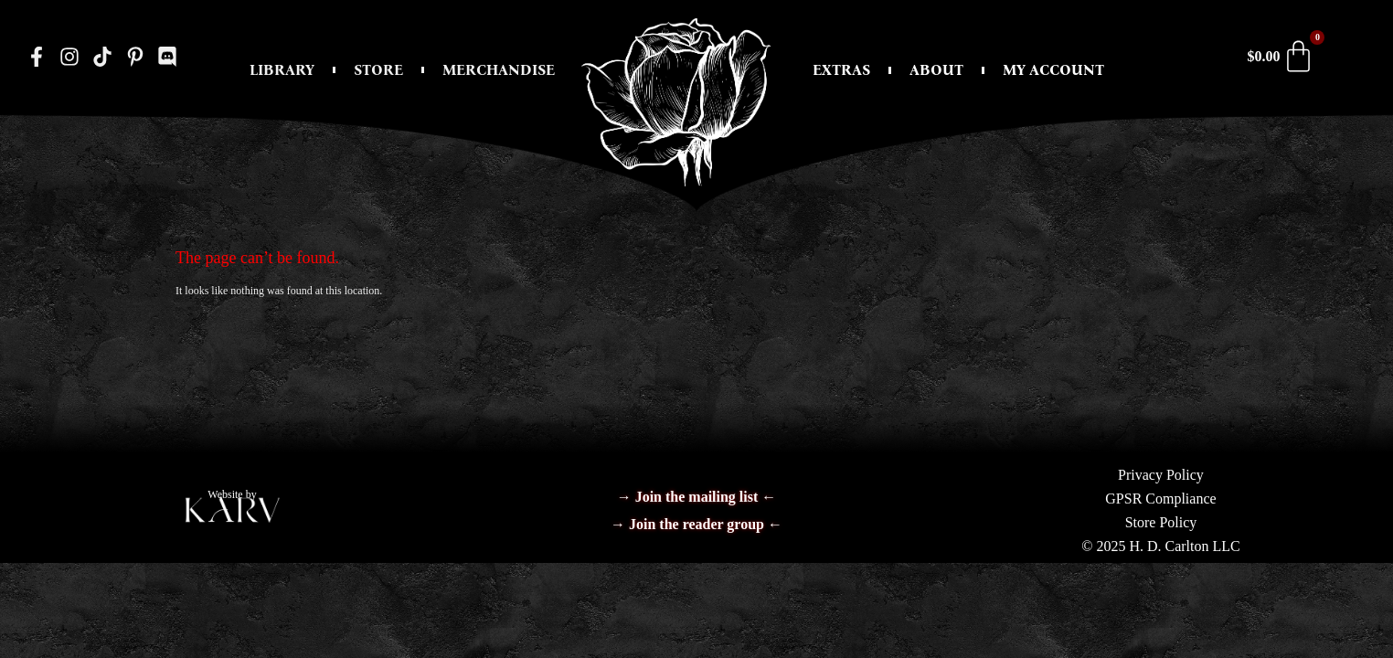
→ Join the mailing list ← (697, 496)
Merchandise (498, 70)
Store (378, 70)
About (936, 70)
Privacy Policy (1161, 475)
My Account (1053, 70)
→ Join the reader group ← (696, 524)
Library (282, 70)
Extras (841, 70)
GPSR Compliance (1160, 498)
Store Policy (1161, 522)
